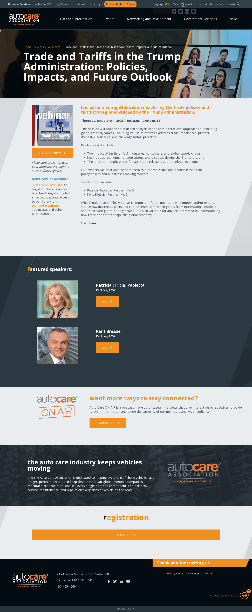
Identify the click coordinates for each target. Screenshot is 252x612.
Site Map (193, 573)
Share (178, 4)
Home (28, 47)
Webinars (54, 47)
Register (123, 535)
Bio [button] (105, 301)
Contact (203, 4)
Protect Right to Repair (120, 4)
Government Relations (200, 19)
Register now (49, 153)
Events (109, 19)
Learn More (105, 423)
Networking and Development (149, 19)
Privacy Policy (174, 573)
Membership (217, 4)
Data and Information (76, 19)
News (233, 19)
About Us (190, 4)
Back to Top (126, 608)
